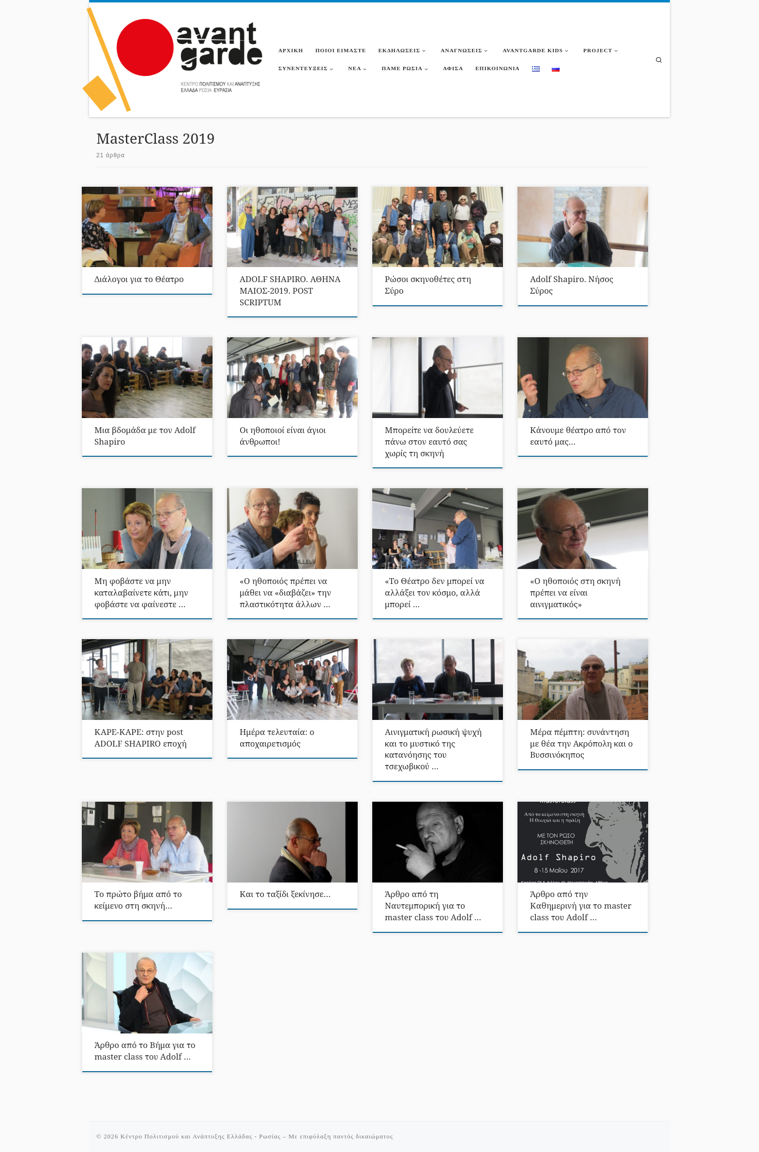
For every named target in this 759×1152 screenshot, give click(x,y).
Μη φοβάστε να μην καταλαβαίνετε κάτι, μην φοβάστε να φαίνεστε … (141, 592)
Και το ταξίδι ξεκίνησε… (285, 893)
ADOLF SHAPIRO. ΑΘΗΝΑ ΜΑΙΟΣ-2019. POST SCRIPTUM (290, 290)
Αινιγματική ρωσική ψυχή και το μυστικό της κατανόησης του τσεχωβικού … (433, 749)
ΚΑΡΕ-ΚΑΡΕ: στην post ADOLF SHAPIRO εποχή (140, 737)
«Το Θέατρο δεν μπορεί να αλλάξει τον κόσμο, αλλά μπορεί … (435, 592)
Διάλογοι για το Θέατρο (139, 278)
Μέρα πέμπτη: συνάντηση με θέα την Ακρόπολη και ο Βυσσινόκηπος (581, 743)
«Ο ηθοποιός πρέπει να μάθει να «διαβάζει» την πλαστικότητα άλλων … (285, 592)
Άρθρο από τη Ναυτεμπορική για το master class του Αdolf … (433, 905)
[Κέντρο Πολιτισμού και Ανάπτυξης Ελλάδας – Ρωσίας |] (173, 57)
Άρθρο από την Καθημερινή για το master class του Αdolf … (581, 905)
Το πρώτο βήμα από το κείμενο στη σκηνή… (138, 899)
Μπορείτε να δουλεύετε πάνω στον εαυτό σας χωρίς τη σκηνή (429, 441)
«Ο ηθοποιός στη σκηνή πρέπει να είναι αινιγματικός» (575, 592)
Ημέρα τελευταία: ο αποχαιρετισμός (277, 737)
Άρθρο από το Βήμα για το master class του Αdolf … (145, 1050)
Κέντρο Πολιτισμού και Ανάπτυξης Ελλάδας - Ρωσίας (201, 1136)
